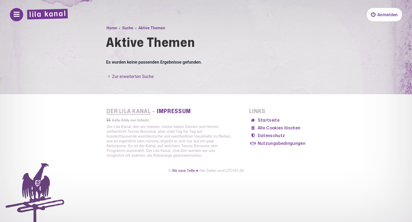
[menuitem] (384, 14)
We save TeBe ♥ (185, 170)
